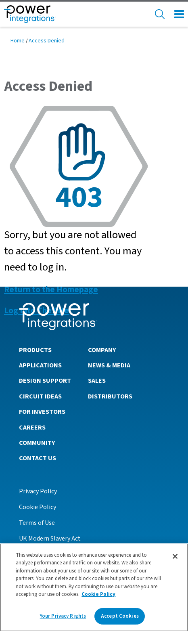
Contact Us (37, 458)
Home (17, 41)
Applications (40, 365)
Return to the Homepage (51, 289)
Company (102, 350)
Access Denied (47, 41)
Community (37, 442)
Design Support (45, 380)
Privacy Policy (38, 491)
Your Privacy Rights (63, 619)
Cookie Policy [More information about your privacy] (98, 597)
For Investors (42, 411)
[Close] (175, 559)
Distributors (110, 396)
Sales (97, 380)
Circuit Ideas (40, 396)
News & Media (109, 365)
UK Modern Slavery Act (50, 538)
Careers (32, 427)
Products (35, 350)
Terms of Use (37, 522)
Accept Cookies (120, 619)
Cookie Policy (37, 507)
